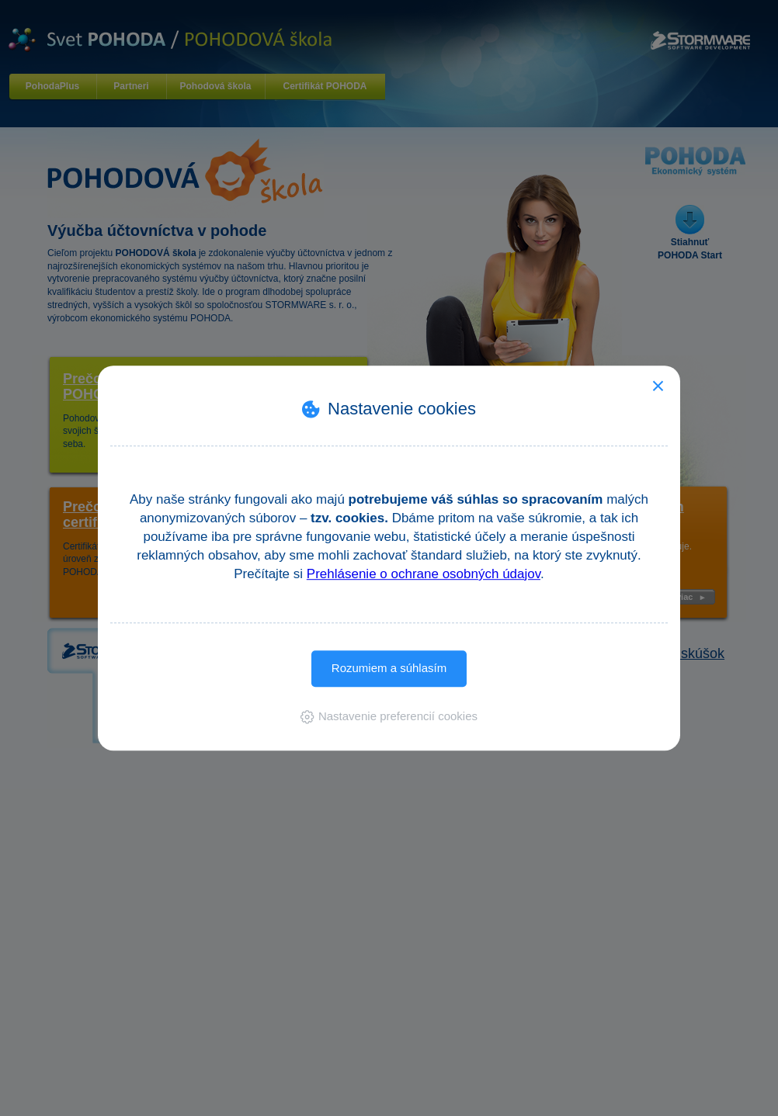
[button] (389, 716)
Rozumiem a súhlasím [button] (389, 667)
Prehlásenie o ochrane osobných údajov (423, 574)
